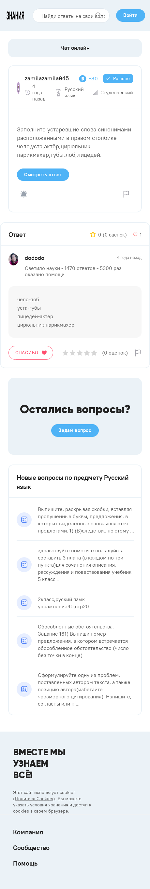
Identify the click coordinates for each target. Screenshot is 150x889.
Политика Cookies (34, 798)
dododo (34, 258)
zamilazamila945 (47, 78)
